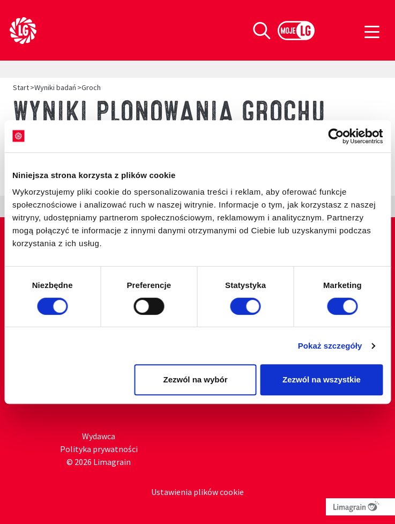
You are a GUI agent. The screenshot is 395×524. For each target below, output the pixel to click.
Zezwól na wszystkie (321, 379)
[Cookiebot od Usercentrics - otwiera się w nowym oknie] (336, 136)
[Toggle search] (262, 30)
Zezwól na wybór (195, 379)
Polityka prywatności (99, 449)
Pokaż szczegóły (330, 345)
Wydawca (98, 436)
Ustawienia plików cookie (197, 491)
